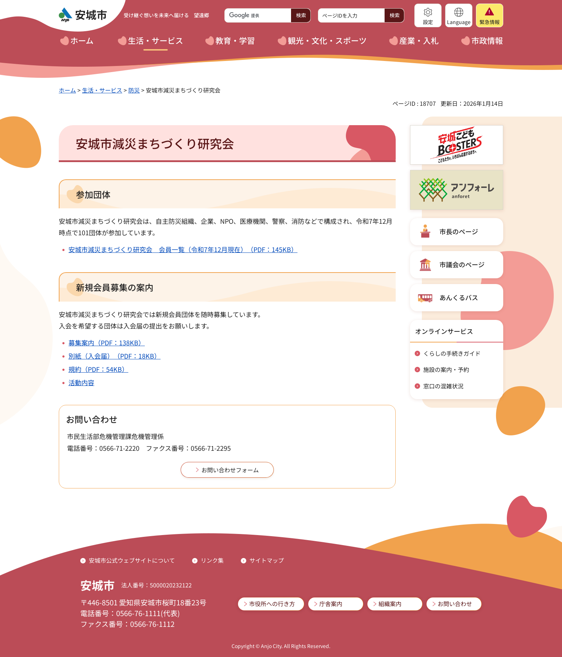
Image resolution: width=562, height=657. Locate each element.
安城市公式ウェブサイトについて (132, 560)
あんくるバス (458, 297)
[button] (428, 15)
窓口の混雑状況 (443, 386)
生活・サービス (102, 90)
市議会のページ (462, 264)
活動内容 (81, 382)
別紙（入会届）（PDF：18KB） (114, 355)
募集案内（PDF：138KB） (106, 342)
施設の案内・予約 (446, 369)
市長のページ (458, 231)
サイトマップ (266, 560)
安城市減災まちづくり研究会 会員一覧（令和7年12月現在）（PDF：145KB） (182, 249)
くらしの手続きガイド (452, 353)
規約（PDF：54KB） (98, 369)
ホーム (67, 90)
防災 (134, 90)
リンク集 (212, 560)
